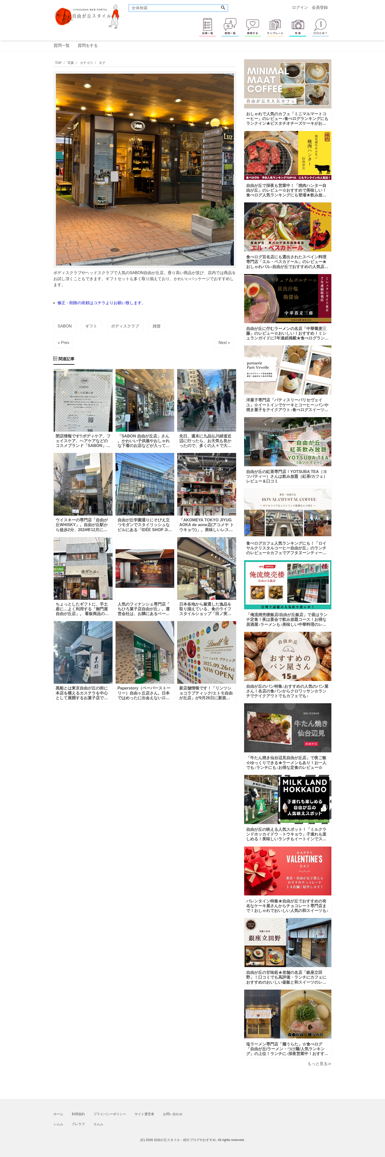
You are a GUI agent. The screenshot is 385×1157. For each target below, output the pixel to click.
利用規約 (78, 1114)
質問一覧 (62, 45)
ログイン (300, 7)
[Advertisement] (30, 209)
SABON (65, 326)
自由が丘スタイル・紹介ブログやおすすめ (185, 1140)
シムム (58, 1124)
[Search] (223, 8)
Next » (224, 342)
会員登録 (320, 7)
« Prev (63, 342)
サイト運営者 (144, 1114)
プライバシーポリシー (109, 1114)
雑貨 (157, 326)
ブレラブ (78, 1124)
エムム (98, 1124)
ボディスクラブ (125, 326)
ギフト (91, 326)
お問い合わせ (172, 1114)
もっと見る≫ (320, 1064)
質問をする (88, 45)
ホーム (58, 1114)
